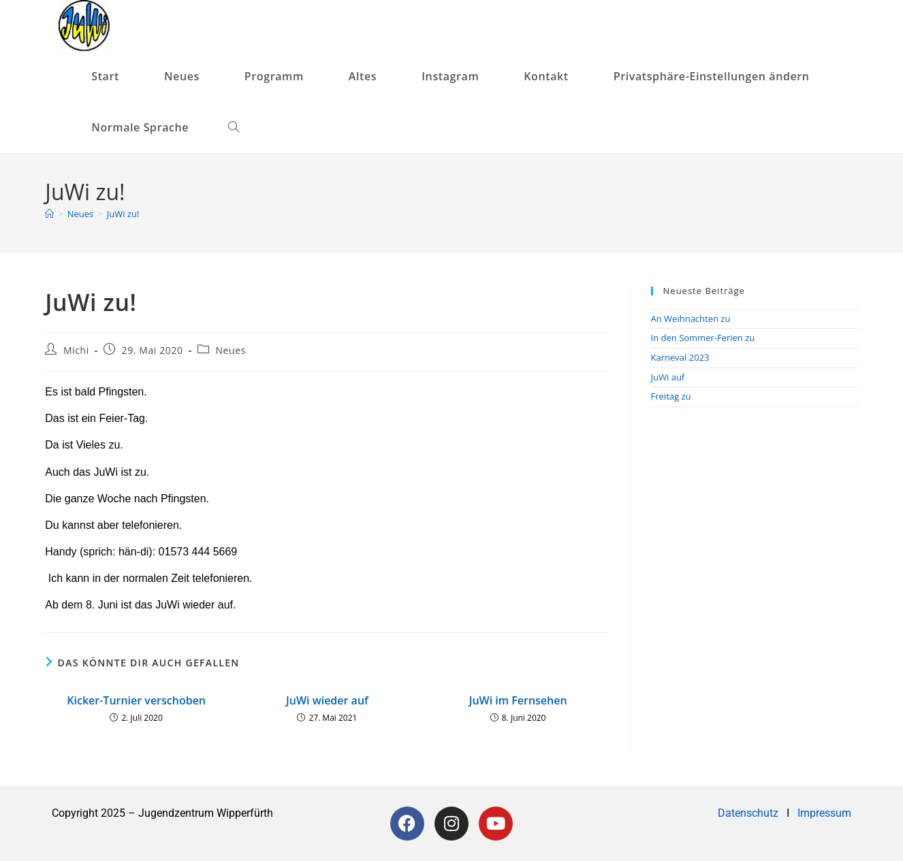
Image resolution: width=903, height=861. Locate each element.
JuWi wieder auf (327, 700)
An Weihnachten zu (691, 318)
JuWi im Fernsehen (518, 700)
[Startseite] (49, 214)
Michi (76, 350)
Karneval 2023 (680, 357)
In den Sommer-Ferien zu (703, 337)
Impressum (824, 813)
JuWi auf (668, 377)
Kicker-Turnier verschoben (136, 700)
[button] (717, 76)
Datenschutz (749, 813)
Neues (230, 350)
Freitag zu (671, 396)
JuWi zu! (123, 214)
